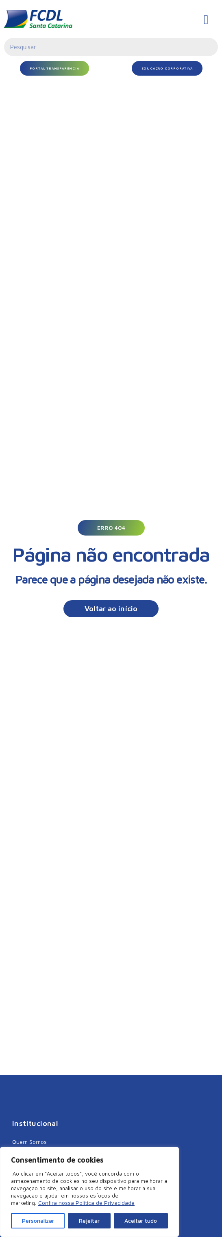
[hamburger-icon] (206, 20)
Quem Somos (29, 1141)
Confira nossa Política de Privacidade (86, 1202)
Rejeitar (89, 1220)
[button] (111, 528)
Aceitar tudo (140, 1220)
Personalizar (38, 1220)
